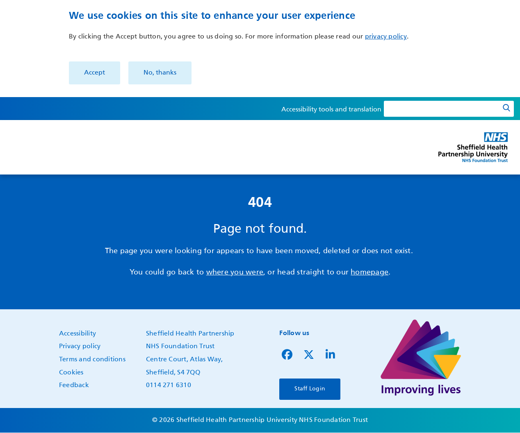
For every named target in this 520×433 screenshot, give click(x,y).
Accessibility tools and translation (331, 110)
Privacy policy (79, 346)
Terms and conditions (92, 359)
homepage (369, 272)
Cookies (71, 373)
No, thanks (160, 73)
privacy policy (386, 37)
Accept (94, 73)
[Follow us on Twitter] (308, 357)
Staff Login (309, 389)
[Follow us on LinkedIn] (330, 357)
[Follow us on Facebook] (287, 357)
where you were (234, 272)
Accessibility (77, 334)
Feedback (74, 385)
